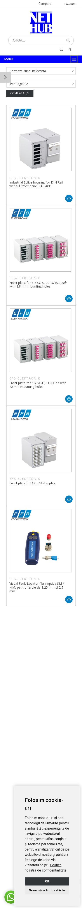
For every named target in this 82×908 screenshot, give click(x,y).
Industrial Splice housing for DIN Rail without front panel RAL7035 (36, 184)
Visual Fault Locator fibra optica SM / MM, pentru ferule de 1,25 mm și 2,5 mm (36, 587)
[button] (10, 897)
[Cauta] (41, 40)
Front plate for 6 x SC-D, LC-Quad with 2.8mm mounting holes (37, 385)
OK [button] (47, 881)
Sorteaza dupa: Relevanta (28, 71)
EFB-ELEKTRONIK (24, 178)
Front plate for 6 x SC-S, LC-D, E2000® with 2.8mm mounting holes (38, 285)
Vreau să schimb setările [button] (47, 890)
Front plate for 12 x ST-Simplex (32, 483)
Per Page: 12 (19, 84)
